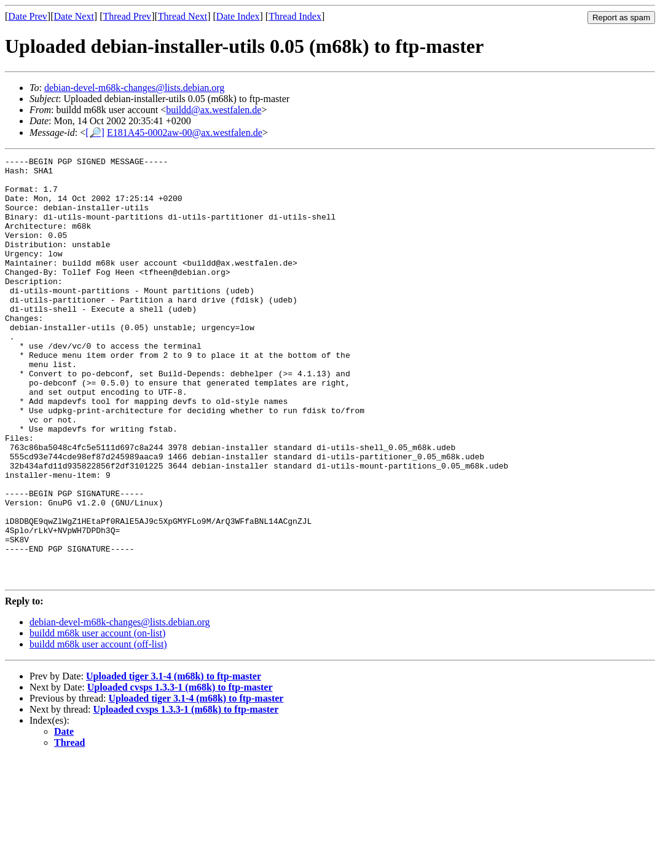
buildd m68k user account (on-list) (97, 718)
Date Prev (27, 16)
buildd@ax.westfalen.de (213, 110)
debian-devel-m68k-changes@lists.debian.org (134, 87)
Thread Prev (127, 16)
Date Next (74, 16)
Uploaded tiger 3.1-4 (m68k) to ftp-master (173, 761)
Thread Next (182, 16)
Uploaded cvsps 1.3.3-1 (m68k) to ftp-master (180, 772)
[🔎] (94, 132)
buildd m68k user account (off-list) (98, 729)
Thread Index (295, 16)
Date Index (238, 16)
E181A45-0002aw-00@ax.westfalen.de (184, 132)
